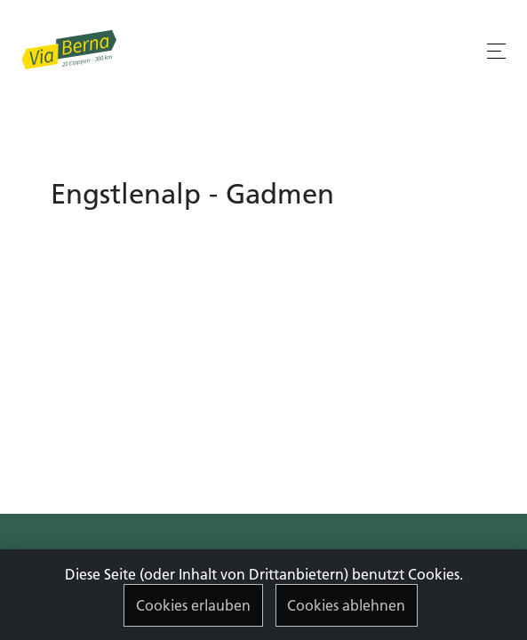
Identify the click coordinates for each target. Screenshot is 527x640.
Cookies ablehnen (346, 605)
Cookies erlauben (193, 605)
